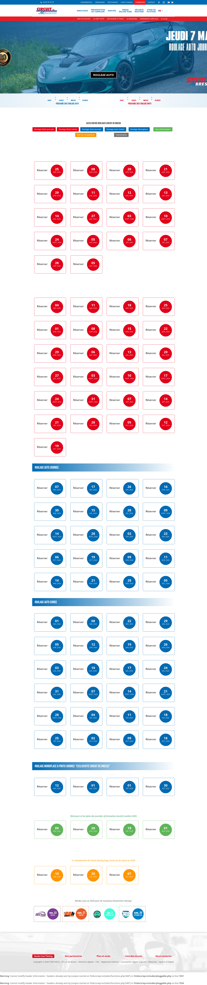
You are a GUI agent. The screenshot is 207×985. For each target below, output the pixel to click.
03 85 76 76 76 (48, 2)
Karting (112, 10)
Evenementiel (86, 2)
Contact (151, 2)
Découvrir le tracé (115, 19)
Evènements (121, 135)
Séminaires (100, 2)
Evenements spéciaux (149, 19)
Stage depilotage (151, 10)
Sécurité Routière (163, 129)
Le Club (164, 19)
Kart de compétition (86, 135)
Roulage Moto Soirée (68, 129)
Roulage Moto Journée (44, 129)
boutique (82, 10)
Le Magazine (132, 19)
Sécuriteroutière (139, 10)
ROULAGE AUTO (103, 78)
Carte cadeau (127, 2)
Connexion (140, 2)
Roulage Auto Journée (91, 129)
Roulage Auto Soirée (115, 129)
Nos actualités (83, 19)
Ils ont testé (98, 19)
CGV (97, 962)
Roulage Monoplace (139, 129)
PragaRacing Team (125, 10)
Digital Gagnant (139, 962)
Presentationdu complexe (98, 10)
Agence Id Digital (166, 962)
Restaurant (113, 2)
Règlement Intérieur (110, 962)
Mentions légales (86, 962)
